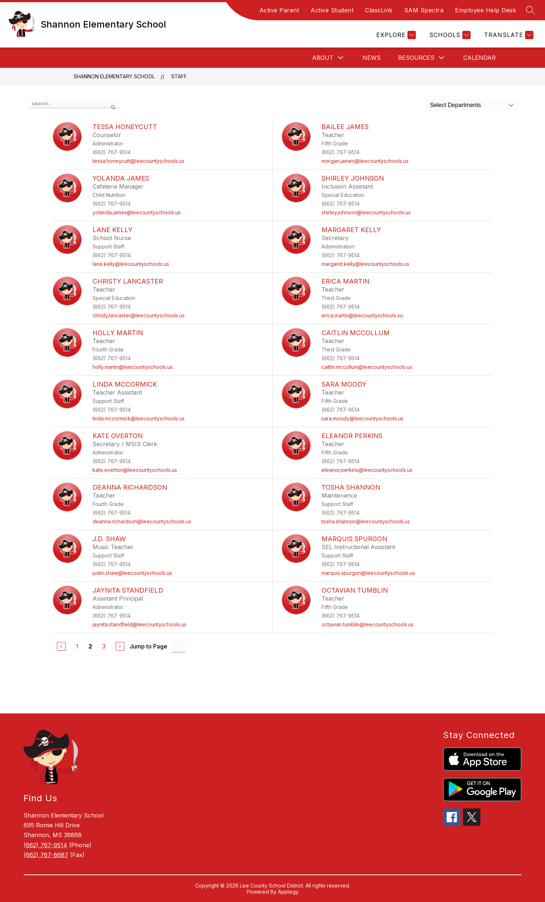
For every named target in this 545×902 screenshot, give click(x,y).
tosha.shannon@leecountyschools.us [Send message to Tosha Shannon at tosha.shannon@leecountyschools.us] (365, 521)
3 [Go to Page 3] (104, 646)
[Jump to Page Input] (178, 646)
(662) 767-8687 (46, 854)
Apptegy (288, 892)
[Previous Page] (61, 646)
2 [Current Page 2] (90, 646)
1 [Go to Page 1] (77, 646)
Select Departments (455, 105)
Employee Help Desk (485, 10)
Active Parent (279, 10)
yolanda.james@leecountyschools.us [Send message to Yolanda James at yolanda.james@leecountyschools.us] (137, 212)
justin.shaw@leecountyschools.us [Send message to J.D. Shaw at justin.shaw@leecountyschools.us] (132, 573)
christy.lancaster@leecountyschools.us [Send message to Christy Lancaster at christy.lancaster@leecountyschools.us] (139, 315)
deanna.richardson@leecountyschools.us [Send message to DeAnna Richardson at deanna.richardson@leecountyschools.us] (142, 521)
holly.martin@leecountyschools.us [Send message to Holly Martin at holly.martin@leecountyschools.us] (133, 367)
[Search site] (530, 10)
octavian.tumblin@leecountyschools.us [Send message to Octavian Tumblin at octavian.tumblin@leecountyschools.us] (367, 624)
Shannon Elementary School (114, 76)
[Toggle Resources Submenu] (441, 58)
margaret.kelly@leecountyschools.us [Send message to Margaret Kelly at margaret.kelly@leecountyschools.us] (365, 264)
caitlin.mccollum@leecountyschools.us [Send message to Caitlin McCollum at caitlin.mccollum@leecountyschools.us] (366, 367)
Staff (179, 76)
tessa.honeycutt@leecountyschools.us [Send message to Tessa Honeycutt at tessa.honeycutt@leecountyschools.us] (138, 161)
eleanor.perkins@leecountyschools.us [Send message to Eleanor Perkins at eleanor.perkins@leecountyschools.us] (367, 470)
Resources (416, 57)
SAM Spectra (424, 10)
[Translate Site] (507, 35)
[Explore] (395, 35)
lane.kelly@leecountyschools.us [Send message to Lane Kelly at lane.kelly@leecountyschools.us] (131, 264)
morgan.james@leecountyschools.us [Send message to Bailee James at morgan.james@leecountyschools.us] (365, 161)
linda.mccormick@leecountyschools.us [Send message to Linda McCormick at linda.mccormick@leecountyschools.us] (139, 418)
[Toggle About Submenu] (340, 58)
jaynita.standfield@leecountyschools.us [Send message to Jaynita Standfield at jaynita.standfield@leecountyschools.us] (140, 624)
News (371, 57)
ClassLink (379, 10)
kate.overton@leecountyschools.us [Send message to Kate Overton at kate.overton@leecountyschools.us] (135, 470)
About (322, 57)
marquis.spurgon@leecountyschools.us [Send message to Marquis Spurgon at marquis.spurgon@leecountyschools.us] (368, 573)
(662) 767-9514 (45, 845)
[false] (74, 103)
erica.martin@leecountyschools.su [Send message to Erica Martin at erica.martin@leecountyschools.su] (362, 315)
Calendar (479, 57)
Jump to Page (148, 646)
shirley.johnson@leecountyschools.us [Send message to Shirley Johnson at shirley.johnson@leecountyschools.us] (366, 212)
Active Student (332, 10)
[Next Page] (120, 646)
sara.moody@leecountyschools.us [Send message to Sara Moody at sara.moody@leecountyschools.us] (362, 418)
